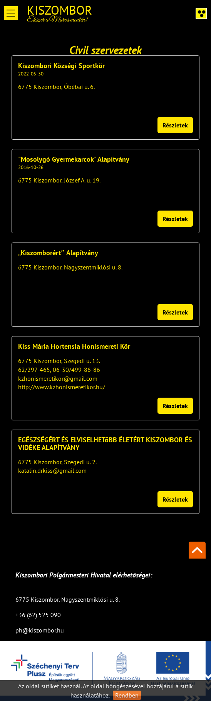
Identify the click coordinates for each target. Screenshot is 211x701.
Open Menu (11, 13)
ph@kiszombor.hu (39, 630)
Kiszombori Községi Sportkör (61, 66)
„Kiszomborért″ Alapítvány (58, 253)
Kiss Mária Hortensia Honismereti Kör (74, 346)
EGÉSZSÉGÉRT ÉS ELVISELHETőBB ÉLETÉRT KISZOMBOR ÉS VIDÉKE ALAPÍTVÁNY (105, 444)
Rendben (127, 695)
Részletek (175, 125)
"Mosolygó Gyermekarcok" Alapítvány (73, 159)
